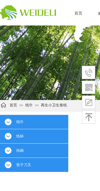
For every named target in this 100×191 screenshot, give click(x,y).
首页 (78, 13)
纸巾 (29, 105)
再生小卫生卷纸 (54, 105)
